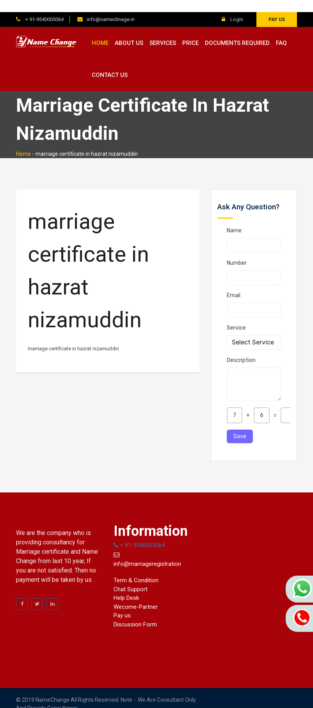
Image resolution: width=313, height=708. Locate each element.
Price (190, 30)
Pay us (277, 7)
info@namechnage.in (111, 7)
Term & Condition (136, 568)
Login (232, 7)
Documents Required (237, 30)
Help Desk (126, 586)
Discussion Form (135, 612)
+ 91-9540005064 (44, 7)
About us (129, 30)
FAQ (281, 30)
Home (100, 30)
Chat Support (131, 577)
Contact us (110, 63)
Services (162, 30)
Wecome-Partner (136, 594)
